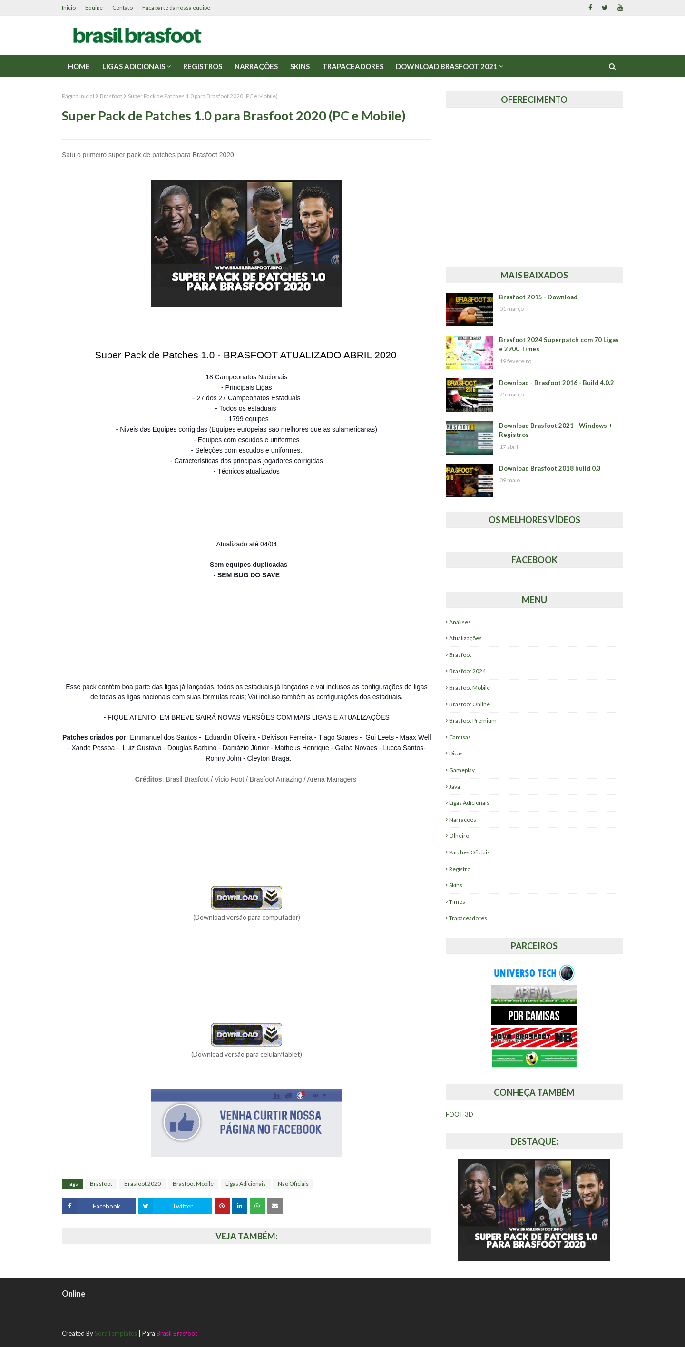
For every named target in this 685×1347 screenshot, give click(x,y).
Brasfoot (111, 95)
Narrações (462, 819)
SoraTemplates (116, 1333)
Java (454, 786)
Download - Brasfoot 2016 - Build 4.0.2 (556, 382)
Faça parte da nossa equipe (176, 7)
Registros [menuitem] (202, 66)
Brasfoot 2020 (142, 1183)
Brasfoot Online (469, 704)
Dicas (456, 753)
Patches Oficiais (469, 852)
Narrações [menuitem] (256, 66)
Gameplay (462, 769)
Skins (455, 885)
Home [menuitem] (79, 66)
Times (457, 901)
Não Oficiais (293, 1183)
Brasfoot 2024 (467, 670)
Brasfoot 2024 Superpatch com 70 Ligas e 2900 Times (559, 344)
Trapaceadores (468, 917)
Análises (460, 621)
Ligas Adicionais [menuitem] (133, 66)
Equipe (94, 7)
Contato (122, 7)
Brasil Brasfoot (177, 1333)
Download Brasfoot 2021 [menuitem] (447, 66)
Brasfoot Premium (473, 720)
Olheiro (459, 835)
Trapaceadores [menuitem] (352, 66)
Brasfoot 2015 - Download (538, 297)
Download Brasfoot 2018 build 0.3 (550, 468)
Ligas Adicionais (245, 1183)
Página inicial (78, 95)
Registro (459, 868)
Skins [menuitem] (300, 66)
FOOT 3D (459, 1114)
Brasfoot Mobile (193, 1183)
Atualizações (465, 638)
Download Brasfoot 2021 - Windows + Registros (555, 430)
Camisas (460, 737)
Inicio (69, 7)
